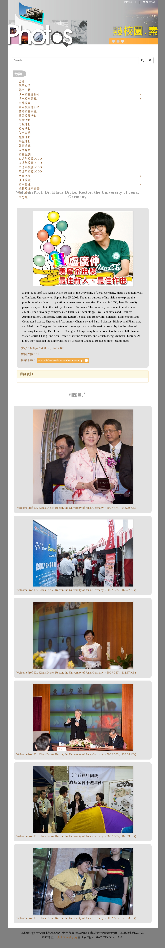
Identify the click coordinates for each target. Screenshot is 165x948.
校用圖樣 (25, 184)
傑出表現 (25, 132)
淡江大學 (63, 937)
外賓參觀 (25, 145)
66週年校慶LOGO (30, 162)
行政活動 (25, 124)
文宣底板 (25, 175)
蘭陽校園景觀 (28, 111)
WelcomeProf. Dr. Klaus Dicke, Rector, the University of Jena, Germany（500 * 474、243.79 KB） (77, 507)
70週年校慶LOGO (30, 167)
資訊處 (73, 937)
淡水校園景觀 (28, 98)
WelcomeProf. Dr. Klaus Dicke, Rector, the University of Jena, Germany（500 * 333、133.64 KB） (77, 754)
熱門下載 (25, 90)
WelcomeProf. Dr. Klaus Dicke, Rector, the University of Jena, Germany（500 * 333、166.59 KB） (77, 836)
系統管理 (149, 2)
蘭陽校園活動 (28, 115)
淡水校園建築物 (29, 94)
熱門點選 (25, 85)
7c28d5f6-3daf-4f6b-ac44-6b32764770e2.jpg (63, 360)
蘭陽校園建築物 (29, 107)
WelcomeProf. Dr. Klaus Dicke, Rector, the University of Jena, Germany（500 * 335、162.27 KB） (77, 590)
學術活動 (25, 120)
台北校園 (25, 103)
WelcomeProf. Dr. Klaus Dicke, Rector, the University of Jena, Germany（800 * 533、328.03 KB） (77, 918)
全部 (22, 81)
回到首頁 (130, 2)
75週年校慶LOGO (30, 171)
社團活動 (25, 137)
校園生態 (25, 154)
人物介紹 (25, 150)
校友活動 (25, 128)
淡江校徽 (25, 180)
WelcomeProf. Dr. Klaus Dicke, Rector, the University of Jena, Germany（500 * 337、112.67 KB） (77, 672)
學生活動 (25, 141)
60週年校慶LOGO (30, 158)
